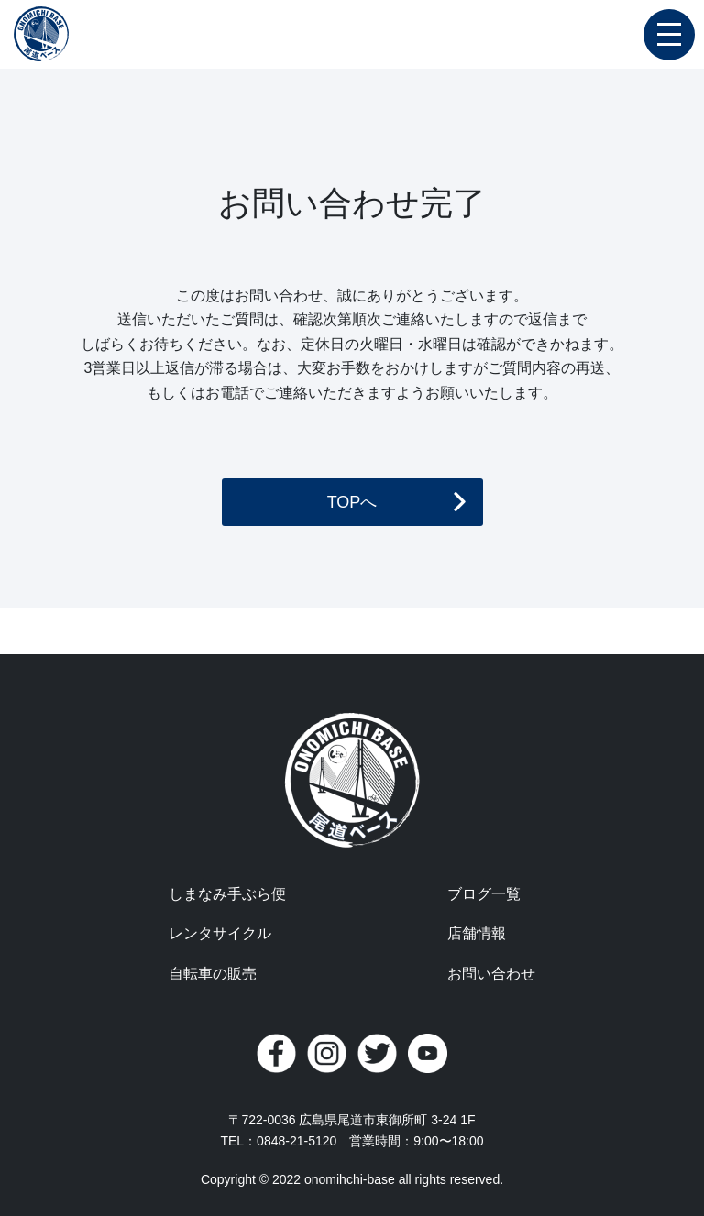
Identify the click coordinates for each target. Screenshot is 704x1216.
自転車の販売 (213, 973)
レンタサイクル (220, 933)
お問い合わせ (491, 973)
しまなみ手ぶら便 (227, 894)
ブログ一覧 (484, 894)
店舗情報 (476, 933)
